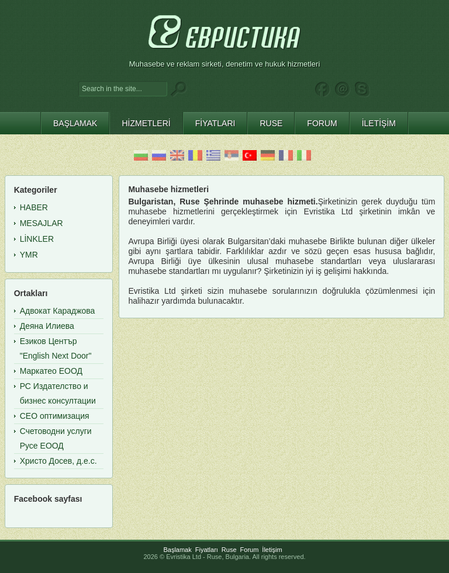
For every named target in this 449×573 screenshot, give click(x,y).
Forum (249, 549)
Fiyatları (206, 549)
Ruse (229, 549)
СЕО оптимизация (54, 416)
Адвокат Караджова (57, 310)
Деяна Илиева (47, 326)
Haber (34, 207)
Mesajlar (41, 223)
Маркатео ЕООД (51, 371)
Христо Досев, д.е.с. (58, 461)
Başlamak (177, 549)
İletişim (272, 549)
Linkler (37, 239)
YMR (29, 254)
